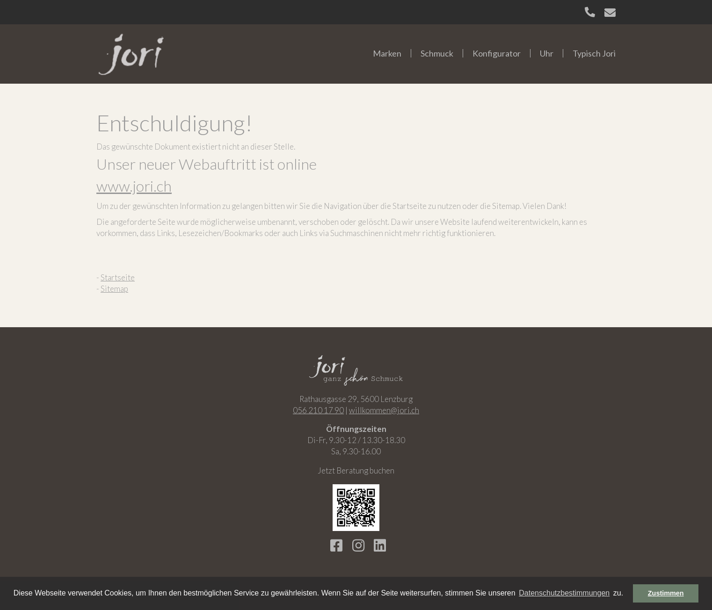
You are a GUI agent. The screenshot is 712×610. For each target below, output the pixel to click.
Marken (387, 53)
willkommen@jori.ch (384, 410)
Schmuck (437, 53)
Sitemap (114, 289)
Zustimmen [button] (666, 593)
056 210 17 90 (318, 410)
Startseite (118, 277)
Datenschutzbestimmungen (564, 593)
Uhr (546, 53)
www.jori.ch (134, 186)
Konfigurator (496, 53)
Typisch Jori (594, 53)
